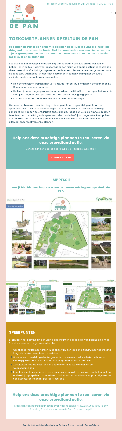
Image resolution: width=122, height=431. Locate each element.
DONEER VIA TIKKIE (61, 157)
